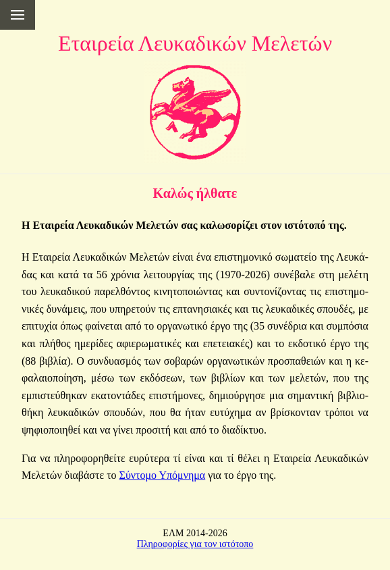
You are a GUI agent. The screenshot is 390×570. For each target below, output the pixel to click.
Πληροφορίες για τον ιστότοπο (195, 544)
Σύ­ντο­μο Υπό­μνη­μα (162, 475)
